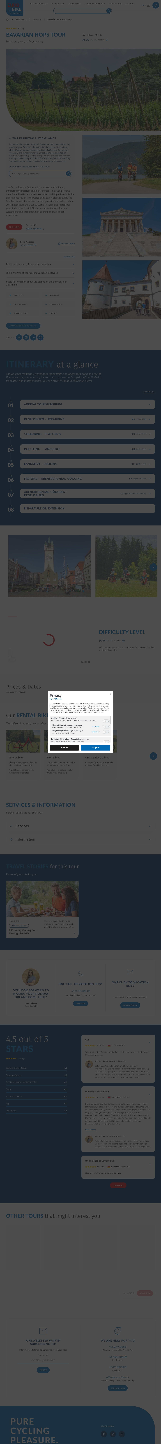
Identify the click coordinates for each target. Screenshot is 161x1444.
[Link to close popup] (110, 694)
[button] (104, 721)
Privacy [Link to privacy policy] (58, 699)
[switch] (106, 721)
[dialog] (80, 722)
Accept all (95, 748)
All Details (95, 726)
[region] (80, 729)
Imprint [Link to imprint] (52, 699)
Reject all (64, 748)
